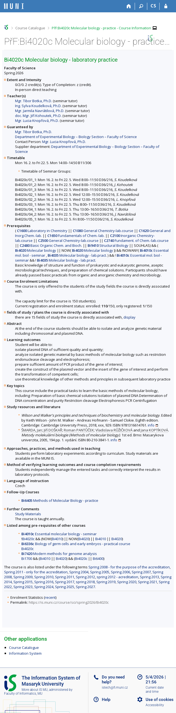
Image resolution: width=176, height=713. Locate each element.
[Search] (141, 6)
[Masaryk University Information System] (14, 6)
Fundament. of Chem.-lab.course (136, 240)
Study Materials (28, 513)
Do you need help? (113, 680)
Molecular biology (35, 250)
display (129, 317)
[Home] (129, 6)
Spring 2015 (23, 581)
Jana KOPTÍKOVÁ (154, 430)
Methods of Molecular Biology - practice (59, 500)
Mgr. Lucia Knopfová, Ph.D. (37, 120)
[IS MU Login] (166, 6)
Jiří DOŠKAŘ (53, 430)
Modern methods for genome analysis (59, 553)
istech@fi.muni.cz (115, 687)
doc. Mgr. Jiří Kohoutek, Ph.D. (38, 115)
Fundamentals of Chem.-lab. (76, 235)
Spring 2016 (43, 581)
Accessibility (155, 705)
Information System (25, 653)
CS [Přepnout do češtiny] (153, 6)
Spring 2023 (23, 586)
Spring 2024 (43, 586)
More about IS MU (35, 690)
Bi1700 (26, 558)
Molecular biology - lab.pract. (77, 255)
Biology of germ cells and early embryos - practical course (75, 543)
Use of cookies (160, 699)
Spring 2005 (99, 571)
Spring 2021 (147, 581)
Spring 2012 (85, 576)
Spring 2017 (64, 581)
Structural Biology (108, 245)
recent (50, 597)
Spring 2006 (120, 571)
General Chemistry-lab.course (103, 230)
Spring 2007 (141, 571)
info (151, 425)
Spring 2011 (64, 576)
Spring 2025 (64, 586)
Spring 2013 (149, 576)
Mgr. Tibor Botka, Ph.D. (33, 100)
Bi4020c (28, 538)
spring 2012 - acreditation (117, 576)
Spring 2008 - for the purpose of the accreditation (129, 567)
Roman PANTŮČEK (79, 430)
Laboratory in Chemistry (42, 230)
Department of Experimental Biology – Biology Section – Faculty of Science (76, 136)
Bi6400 (98, 558)
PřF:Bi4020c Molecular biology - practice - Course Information (101, 27)
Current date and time (155, 690)
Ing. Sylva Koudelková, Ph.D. (38, 105)
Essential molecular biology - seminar (59, 533)
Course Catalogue (30, 27)
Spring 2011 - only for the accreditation (36, 571)
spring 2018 (85, 581)
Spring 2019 (106, 581)
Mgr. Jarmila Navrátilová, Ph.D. (39, 110)
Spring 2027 (85, 586)
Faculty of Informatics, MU (23, 693)
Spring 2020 (126, 581)
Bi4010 (57, 538)
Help (106, 699)
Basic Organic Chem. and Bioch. (51, 245)
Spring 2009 (23, 576)
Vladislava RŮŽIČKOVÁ (114, 430)
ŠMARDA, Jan (31, 430)
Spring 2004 (78, 571)
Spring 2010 (43, 576)
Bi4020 (83, 538)
